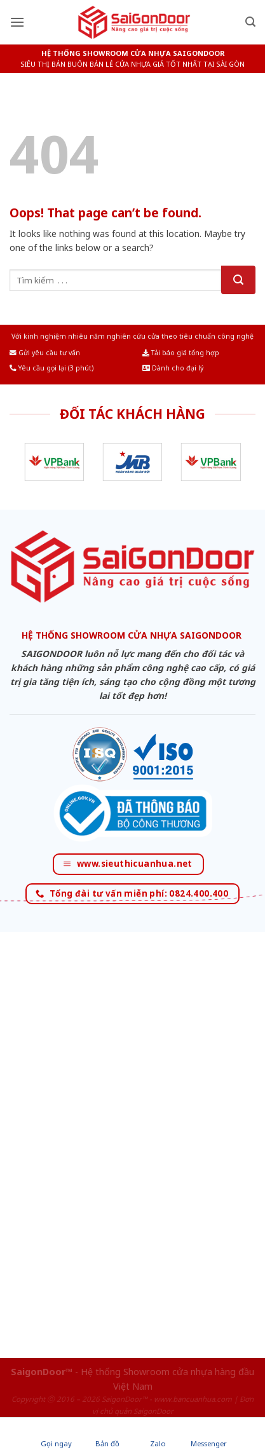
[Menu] (17, 21)
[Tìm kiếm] (250, 22)
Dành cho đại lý (172, 367)
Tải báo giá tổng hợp (180, 352)
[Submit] (238, 280)
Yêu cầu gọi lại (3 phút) (51, 367)
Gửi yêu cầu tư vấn (45, 352)
